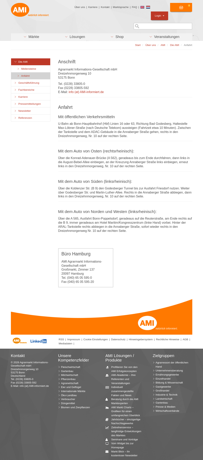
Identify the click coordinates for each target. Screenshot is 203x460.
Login (159, 15)
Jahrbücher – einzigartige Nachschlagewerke (124, 421)
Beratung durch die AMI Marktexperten (123, 401)
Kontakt (105, 7)
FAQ (134, 7)
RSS (61, 339)
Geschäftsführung (26, 82)
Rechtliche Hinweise (167, 339)
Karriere (92, 7)
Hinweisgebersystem (141, 339)
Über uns (79, 7)
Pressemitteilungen (27, 103)
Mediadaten (65, 343)
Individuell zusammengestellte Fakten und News (121, 391)
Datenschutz (118, 339)
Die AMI (21, 61)
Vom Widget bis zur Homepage (121, 445)
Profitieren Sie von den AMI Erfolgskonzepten (123, 369)
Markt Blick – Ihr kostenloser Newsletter (123, 453)
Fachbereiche (24, 89)
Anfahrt (23, 75)
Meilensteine (26, 68)
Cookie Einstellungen (95, 339)
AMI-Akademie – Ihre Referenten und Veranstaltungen (122, 378)
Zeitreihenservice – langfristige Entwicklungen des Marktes (124, 431)
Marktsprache (121, 7)
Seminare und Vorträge (123, 440)
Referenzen (23, 117)
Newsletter (22, 110)
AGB (185, 339)
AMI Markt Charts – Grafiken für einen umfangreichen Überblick (124, 411)
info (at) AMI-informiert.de (86, 92)
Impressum (73, 339)
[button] (31, 37)
